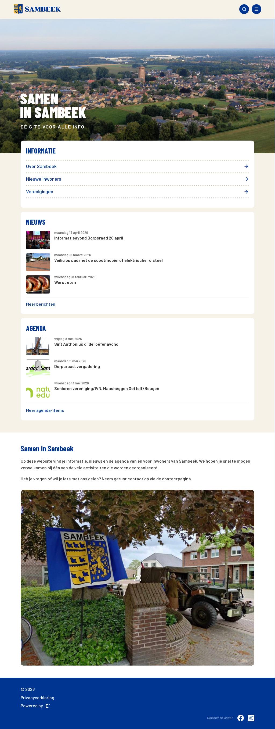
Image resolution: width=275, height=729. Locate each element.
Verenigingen (137, 191)
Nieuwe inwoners (137, 179)
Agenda (36, 328)
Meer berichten (40, 303)
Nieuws (35, 222)
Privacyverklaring (37, 697)
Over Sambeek (137, 166)
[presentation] (26, 82)
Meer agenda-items (45, 410)
